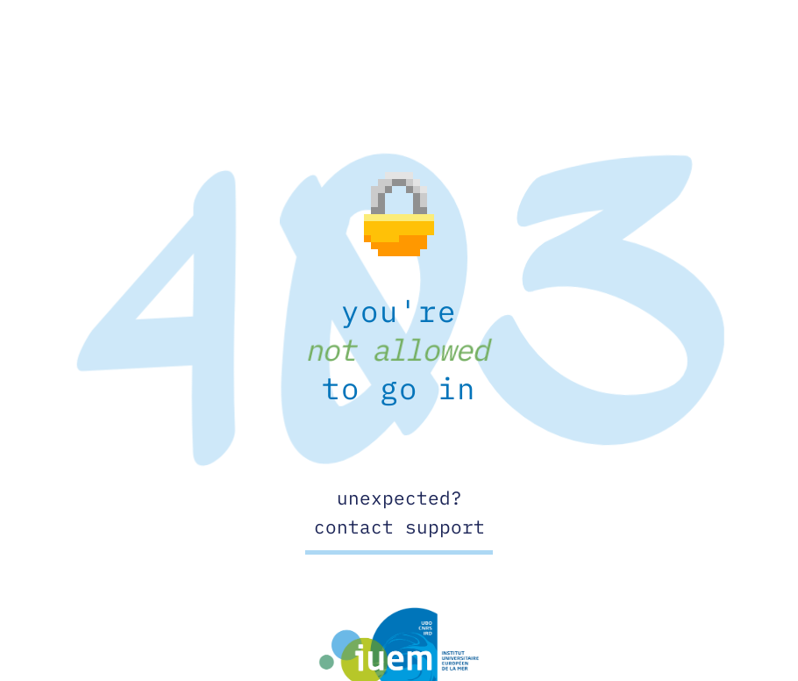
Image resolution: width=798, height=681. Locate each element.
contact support (399, 526)
